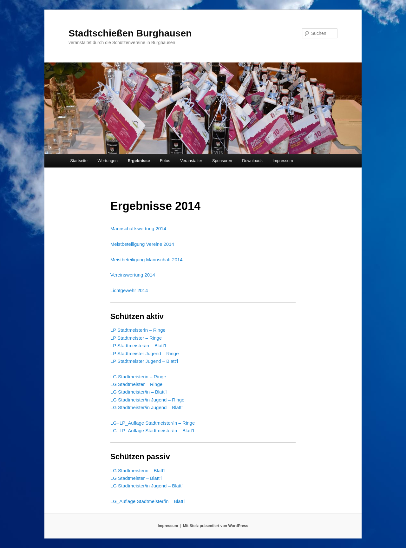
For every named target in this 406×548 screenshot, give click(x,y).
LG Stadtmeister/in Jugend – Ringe (147, 399)
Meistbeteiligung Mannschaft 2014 (146, 259)
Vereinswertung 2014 (132, 274)
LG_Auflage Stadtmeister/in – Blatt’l (148, 501)
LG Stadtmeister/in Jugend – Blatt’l (147, 407)
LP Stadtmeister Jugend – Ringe (144, 353)
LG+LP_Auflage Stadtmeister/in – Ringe (152, 423)
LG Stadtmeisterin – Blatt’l (137, 470)
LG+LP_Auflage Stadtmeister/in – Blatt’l (152, 430)
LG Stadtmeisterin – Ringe (138, 376)
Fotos (165, 160)
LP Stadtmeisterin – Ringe (138, 330)
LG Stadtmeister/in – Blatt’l (138, 392)
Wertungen (108, 160)
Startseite (79, 160)
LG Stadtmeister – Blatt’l (136, 478)
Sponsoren (222, 160)
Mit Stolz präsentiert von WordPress (215, 526)
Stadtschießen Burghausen (130, 33)
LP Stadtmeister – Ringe (136, 338)
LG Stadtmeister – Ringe (136, 384)
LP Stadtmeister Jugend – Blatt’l (144, 361)
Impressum (282, 160)
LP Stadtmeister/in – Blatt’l (138, 345)
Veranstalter (191, 160)
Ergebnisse (139, 160)
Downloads (252, 160)
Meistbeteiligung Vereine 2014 (142, 244)
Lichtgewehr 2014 (129, 290)
